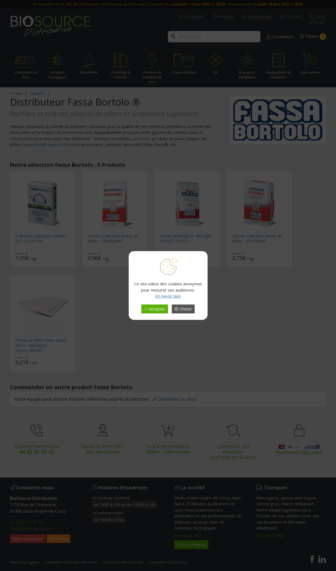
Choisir (183, 309)
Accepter (154, 309)
